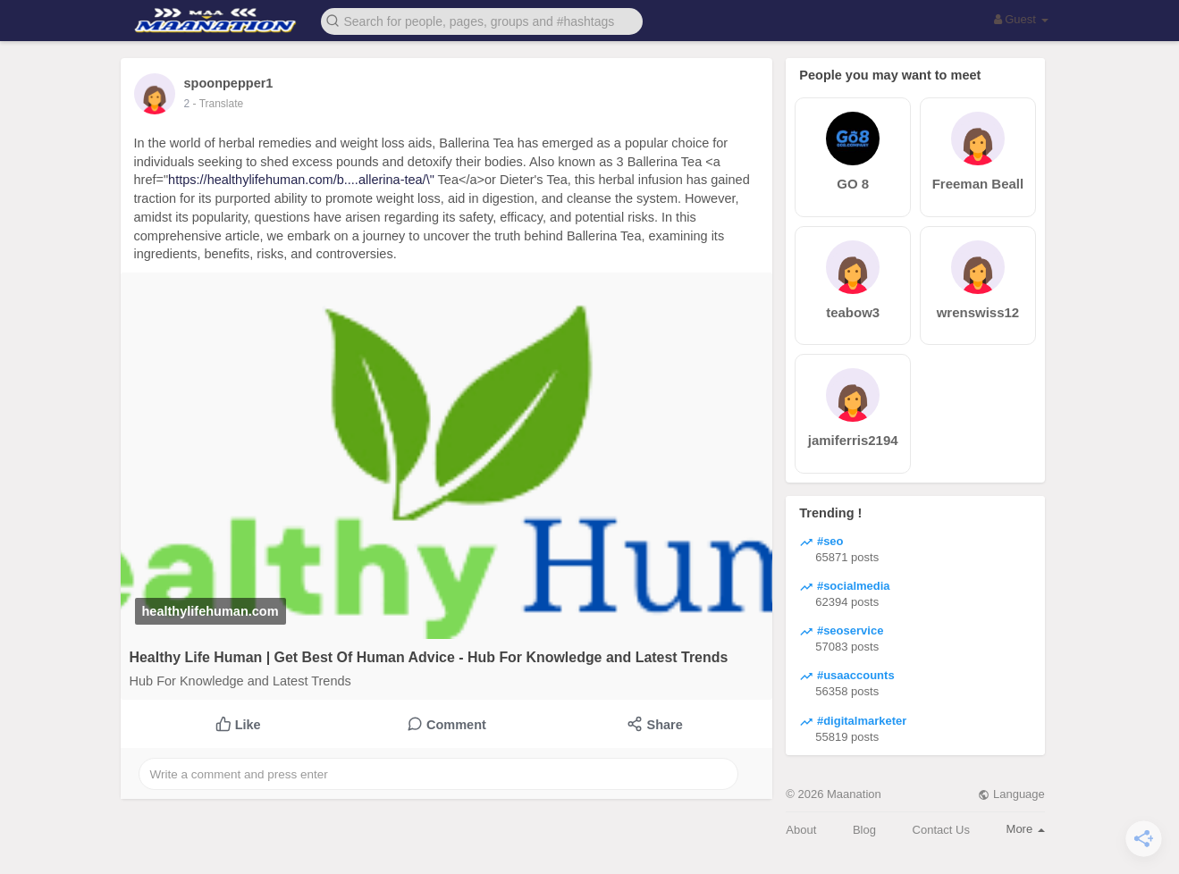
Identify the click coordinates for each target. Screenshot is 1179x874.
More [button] (1025, 829)
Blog (864, 830)
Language (1011, 794)
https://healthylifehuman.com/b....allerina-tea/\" (301, 179)
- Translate (218, 103)
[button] (482, 20)
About (801, 830)
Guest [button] (1021, 19)
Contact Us (941, 830)
